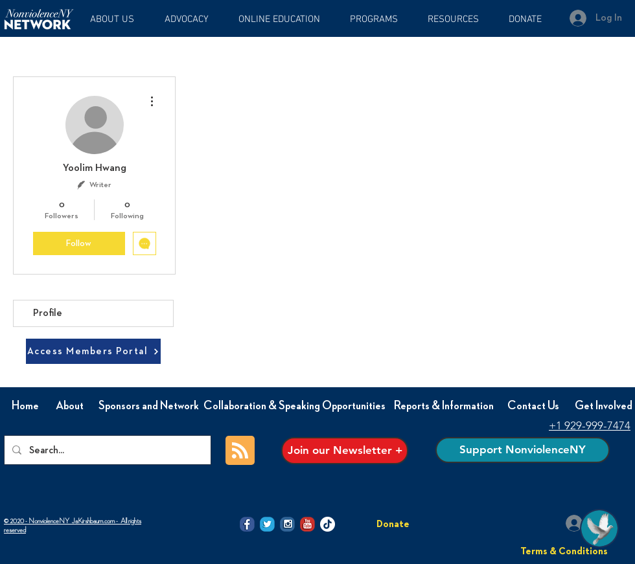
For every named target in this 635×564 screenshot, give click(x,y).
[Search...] (106, 450)
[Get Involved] (603, 406)
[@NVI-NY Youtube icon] (307, 524)
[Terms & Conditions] (564, 551)
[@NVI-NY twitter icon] (267, 524)
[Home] (25, 406)
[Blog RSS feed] (240, 451)
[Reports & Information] (444, 406)
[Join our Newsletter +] (344, 450)
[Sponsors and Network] (148, 406)
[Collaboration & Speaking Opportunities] (294, 406)
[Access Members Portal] (93, 351)
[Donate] (393, 524)
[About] (69, 406)
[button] (284, 19)
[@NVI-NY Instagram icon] (287, 524)
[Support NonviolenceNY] (522, 450)
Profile (47, 313)
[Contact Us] (533, 406)
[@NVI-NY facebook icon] (247, 524)
